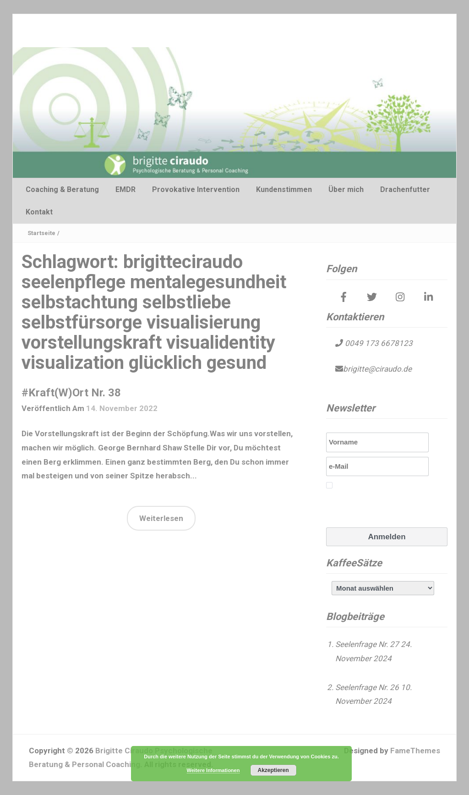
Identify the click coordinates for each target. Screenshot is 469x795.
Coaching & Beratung (62, 189)
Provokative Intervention (196, 189)
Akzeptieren (273, 770)
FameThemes (415, 750)
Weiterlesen (161, 518)
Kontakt (39, 212)
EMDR (125, 189)
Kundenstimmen (284, 189)
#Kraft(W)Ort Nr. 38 (71, 392)
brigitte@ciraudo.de (377, 368)
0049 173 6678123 (378, 343)
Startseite (41, 233)
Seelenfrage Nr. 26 (367, 687)
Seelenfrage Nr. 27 (367, 644)
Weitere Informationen (213, 770)
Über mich (346, 189)
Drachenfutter (405, 189)
